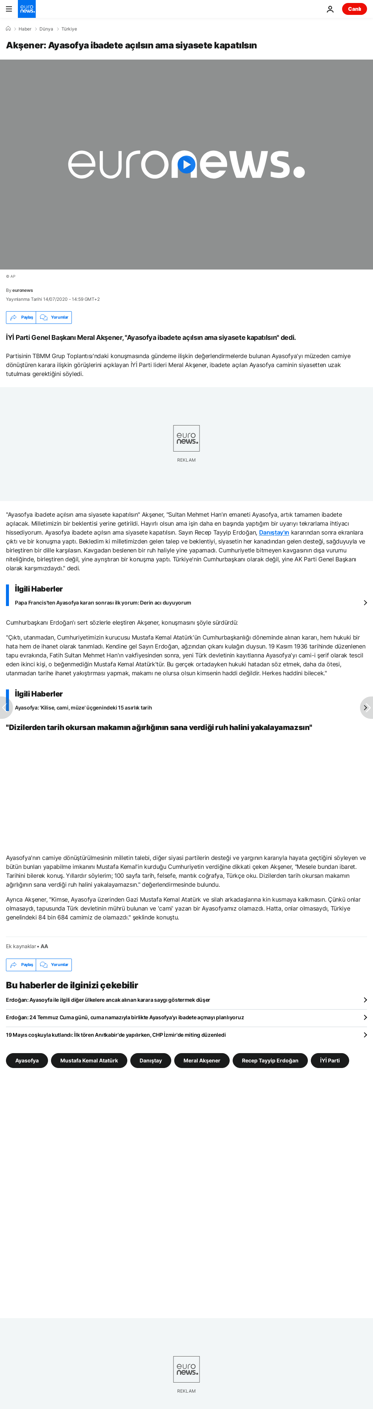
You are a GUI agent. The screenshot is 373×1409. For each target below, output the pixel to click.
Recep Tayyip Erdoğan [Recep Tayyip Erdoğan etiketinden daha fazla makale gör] (270, 1060)
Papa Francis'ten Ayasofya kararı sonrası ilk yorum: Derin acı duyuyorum (103, 602)
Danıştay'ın (274, 532)
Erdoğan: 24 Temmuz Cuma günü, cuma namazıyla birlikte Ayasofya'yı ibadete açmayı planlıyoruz (125, 1017)
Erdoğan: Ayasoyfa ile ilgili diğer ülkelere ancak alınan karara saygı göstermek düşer (108, 1000)
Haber (25, 29)
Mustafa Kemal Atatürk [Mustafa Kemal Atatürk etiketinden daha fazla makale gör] (89, 1060)
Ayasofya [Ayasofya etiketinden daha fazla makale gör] (27, 1060)
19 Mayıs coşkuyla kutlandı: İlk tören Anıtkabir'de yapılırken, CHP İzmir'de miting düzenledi (116, 1035)
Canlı (354, 9)
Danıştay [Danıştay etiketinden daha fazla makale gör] (151, 1060)
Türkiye (69, 29)
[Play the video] (186, 165)
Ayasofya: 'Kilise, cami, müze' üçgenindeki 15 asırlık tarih (83, 707)
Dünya (46, 29)
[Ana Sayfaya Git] (27, 9)
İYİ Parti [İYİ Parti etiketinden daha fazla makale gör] (330, 1060)
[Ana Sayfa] (8, 28)
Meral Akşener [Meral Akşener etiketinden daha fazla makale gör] (202, 1060)
